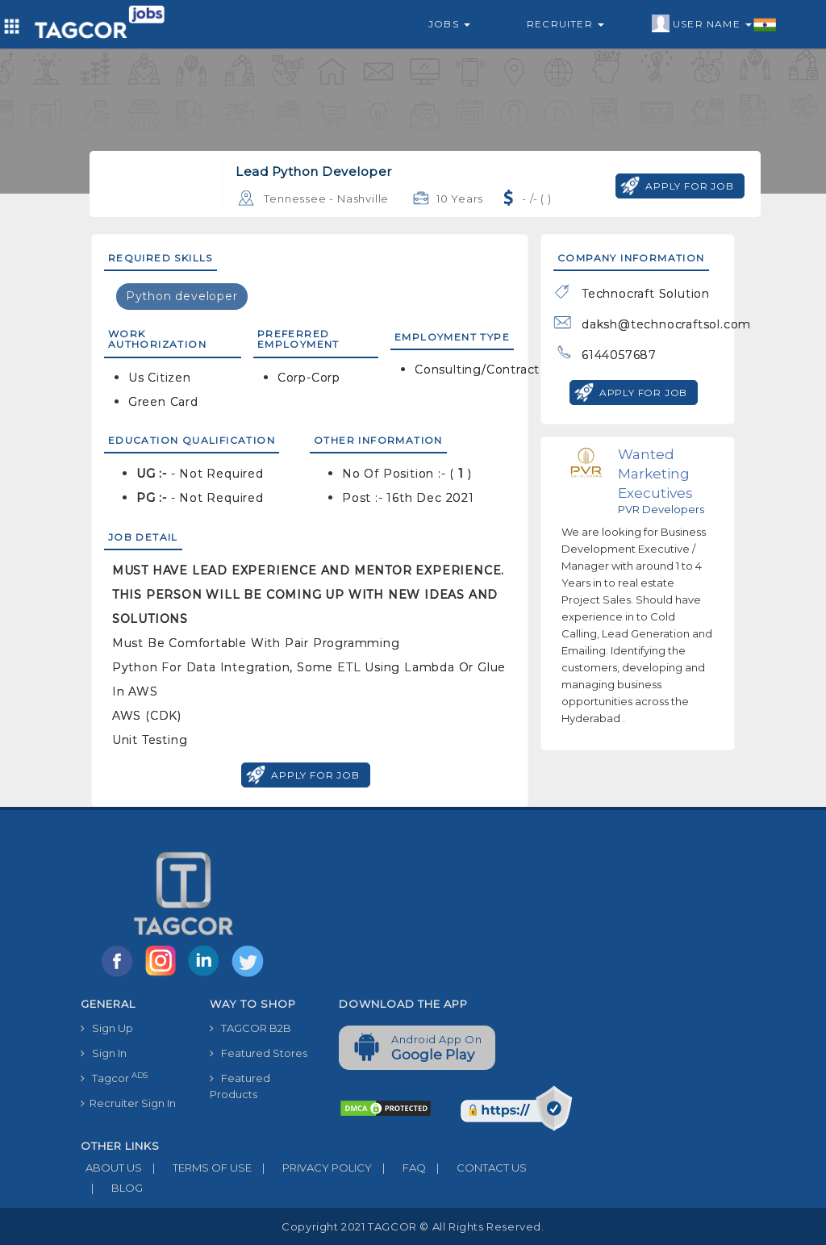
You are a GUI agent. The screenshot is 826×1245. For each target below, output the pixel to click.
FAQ (399, 1167)
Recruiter (565, 24)
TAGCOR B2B (250, 1027)
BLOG (112, 1187)
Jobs (449, 24)
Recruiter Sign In (128, 1103)
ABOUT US (111, 1167)
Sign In (104, 1053)
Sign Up (107, 1027)
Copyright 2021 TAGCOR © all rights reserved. (413, 1226)
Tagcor (114, 1077)
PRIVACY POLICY (312, 1167)
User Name (714, 24)
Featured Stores (258, 1053)
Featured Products (240, 1086)
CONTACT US (476, 1167)
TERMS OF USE (197, 1167)
